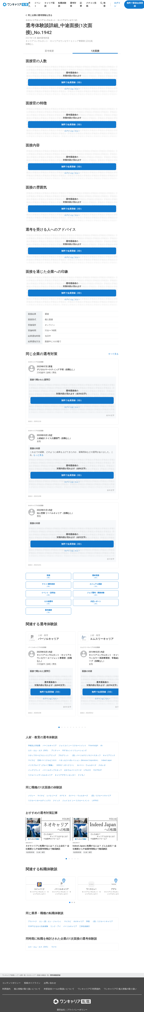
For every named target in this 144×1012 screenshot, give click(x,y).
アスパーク (32, 921)
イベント (37, 4)
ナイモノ (81, 775)
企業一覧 (23, 975)
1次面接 (95, 51)
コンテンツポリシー (11, 983)
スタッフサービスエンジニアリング (42, 755)
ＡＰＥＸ (62, 796)
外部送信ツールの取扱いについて (59, 989)
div (101, 746)
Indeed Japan (106, 760)
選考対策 (73, 4)
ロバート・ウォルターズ (86, 765)
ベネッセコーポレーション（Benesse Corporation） (79, 760)
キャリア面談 (49, 4)
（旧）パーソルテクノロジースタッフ (86, 755)
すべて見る (113, 354)
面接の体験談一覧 (43, 975)
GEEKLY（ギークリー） (66, 765)
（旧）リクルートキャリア (100, 796)
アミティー (55, 750)
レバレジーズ (52, 796)
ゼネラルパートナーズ (72, 770)
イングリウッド (34, 770)
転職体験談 (62, 4)
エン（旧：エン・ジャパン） (50, 921)
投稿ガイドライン (32, 983)
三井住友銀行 (84, 926)
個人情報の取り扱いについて (27, 989)
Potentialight (93, 746)
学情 (88, 921)
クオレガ (101, 765)
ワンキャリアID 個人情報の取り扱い (120, 989)
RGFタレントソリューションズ (74, 750)
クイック (56, 801)
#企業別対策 (30, 852)
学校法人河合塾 (34, 746)
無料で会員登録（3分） (72, 82)
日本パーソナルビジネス (47, 760)
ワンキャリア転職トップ (10, 975)
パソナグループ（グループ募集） (41, 765)
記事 (81, 4)
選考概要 (49, 51)
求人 (29, 4)
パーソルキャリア (50, 746)
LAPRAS (95, 801)
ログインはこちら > (72, 89)
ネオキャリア (78, 921)
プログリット (63, 755)
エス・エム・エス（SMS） (38, 750)
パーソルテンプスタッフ (52, 770)
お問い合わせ (50, 983)
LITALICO (87, 770)
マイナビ (31, 760)
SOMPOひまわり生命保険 (38, 926)
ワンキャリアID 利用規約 (89, 989)
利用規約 (6, 989)
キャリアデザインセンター (65, 775)
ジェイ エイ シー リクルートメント (72, 746)
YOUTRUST (97, 770)
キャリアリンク (109, 755)
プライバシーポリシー (77, 1010)
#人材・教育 (41, 852)
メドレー (31, 796)
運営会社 (61, 1010)
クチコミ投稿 (91, 4)
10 (85, 727)
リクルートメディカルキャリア (40, 775)
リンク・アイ (55, 926)
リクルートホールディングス (39, 801)
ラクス (54, 947)
